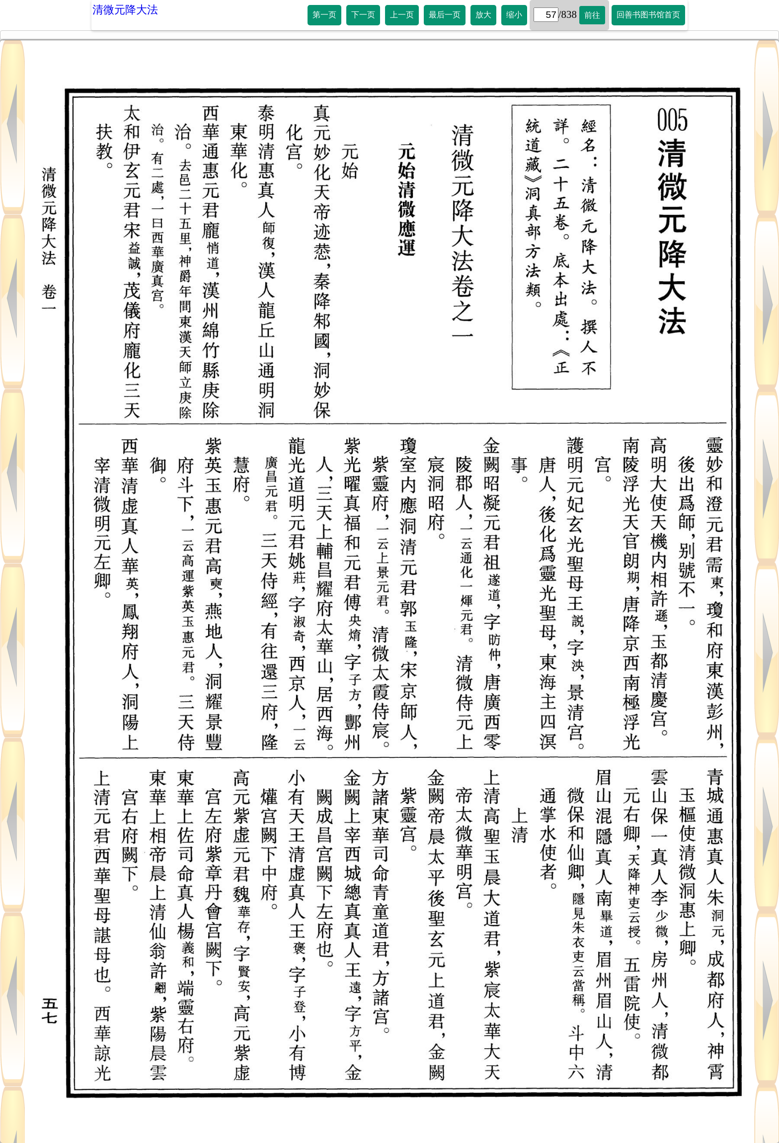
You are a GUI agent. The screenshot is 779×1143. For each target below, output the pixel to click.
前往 (592, 15)
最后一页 (445, 14)
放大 (483, 14)
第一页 (324, 14)
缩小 (514, 14)
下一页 (363, 14)
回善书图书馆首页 (648, 14)
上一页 (402, 14)
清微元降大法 (125, 9)
